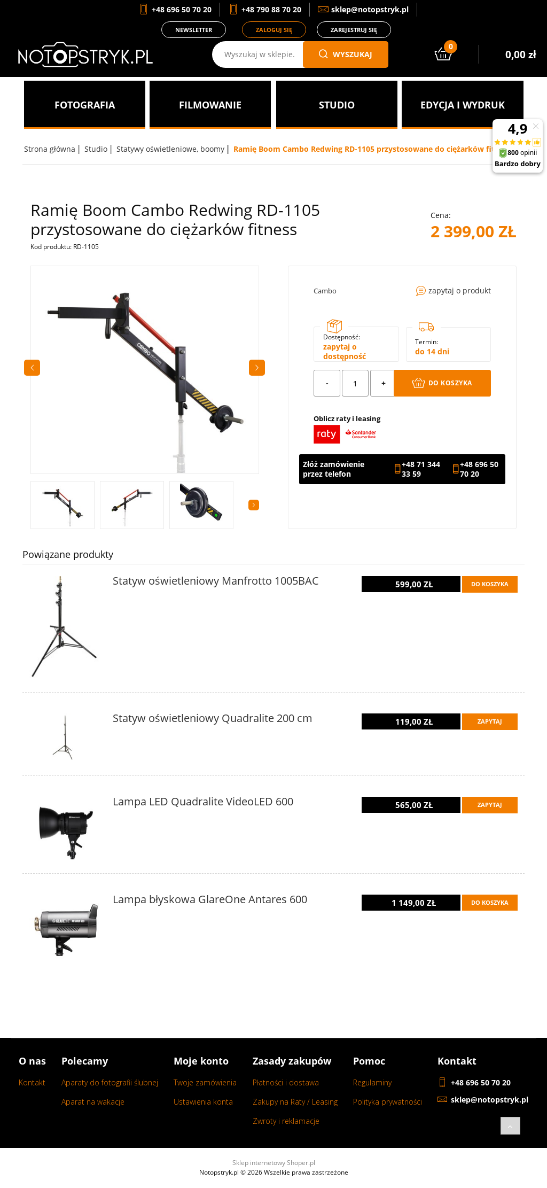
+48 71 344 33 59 (421, 469)
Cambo (325, 291)
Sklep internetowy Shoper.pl (273, 1162)
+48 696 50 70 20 (479, 469)
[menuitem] (84, 105)
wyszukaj (345, 54)
